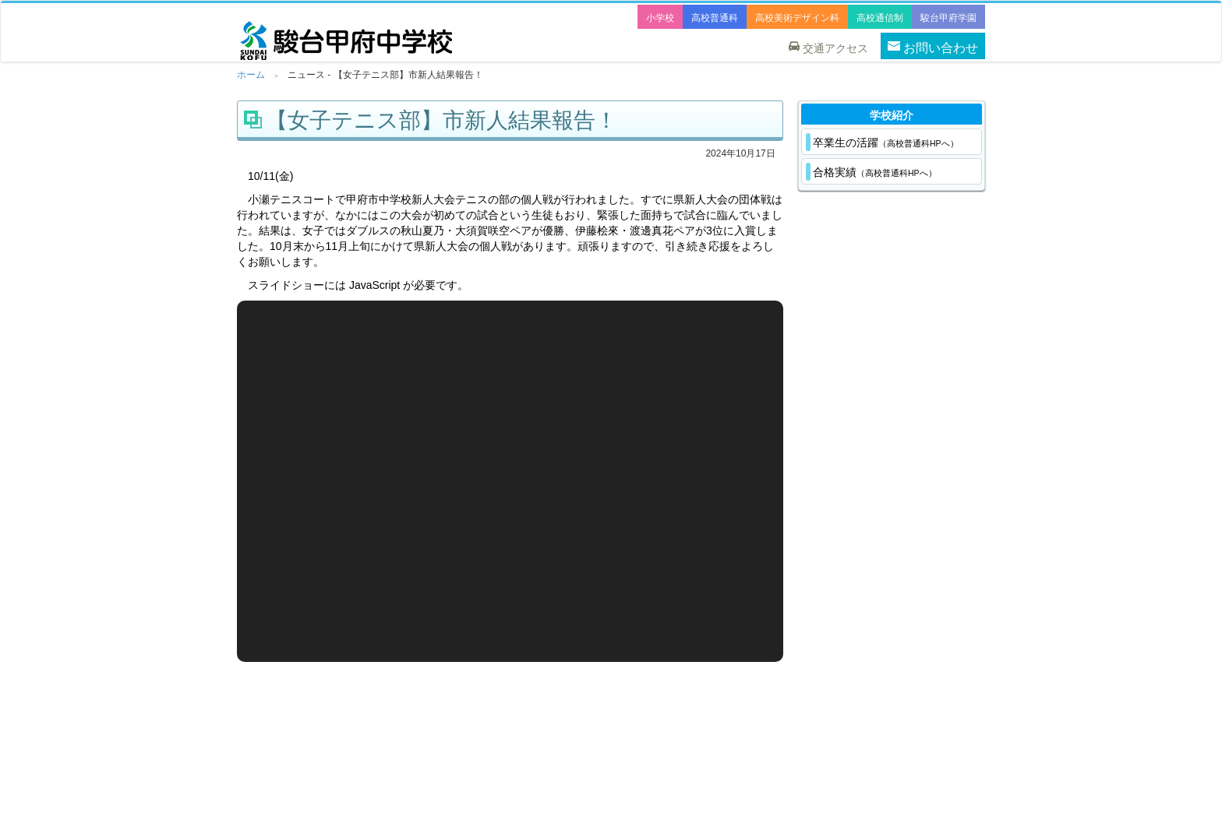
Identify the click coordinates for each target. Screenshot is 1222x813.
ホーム (251, 74)
